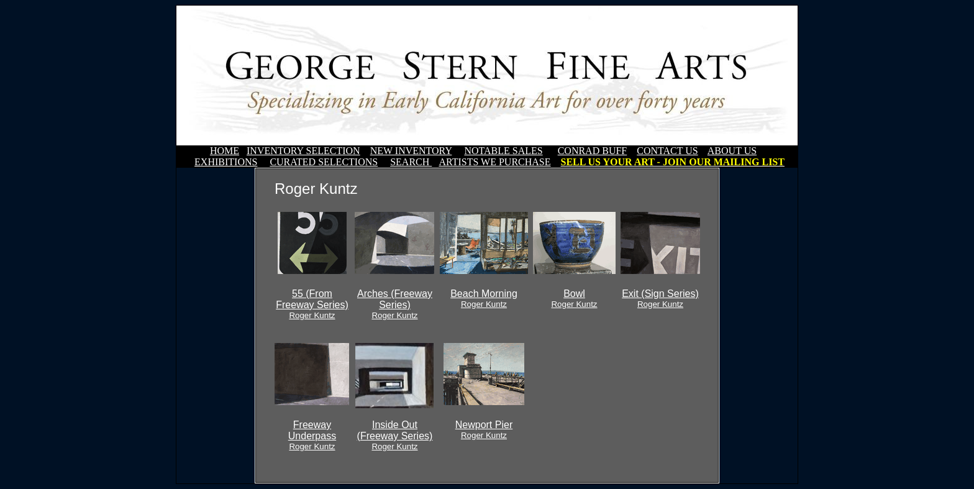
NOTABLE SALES (503, 150)
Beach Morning (483, 298)
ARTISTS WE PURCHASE (494, 162)
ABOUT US (732, 150)
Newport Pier (483, 429)
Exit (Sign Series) (660, 298)
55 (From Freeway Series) (312, 304)
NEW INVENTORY (411, 150)
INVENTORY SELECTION (303, 150)
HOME (224, 150)
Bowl (574, 298)
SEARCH (411, 162)
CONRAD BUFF (592, 150)
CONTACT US (667, 150)
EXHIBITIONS (225, 162)
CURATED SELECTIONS (324, 162)
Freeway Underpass (312, 435)
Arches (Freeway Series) (394, 304)
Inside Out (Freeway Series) (395, 435)
